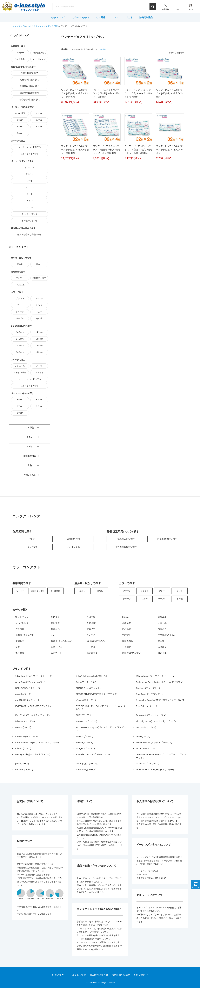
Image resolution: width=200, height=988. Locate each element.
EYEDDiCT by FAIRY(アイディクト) (33, 706)
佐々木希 (19, 629)
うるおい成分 (20, 372)
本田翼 (161, 641)
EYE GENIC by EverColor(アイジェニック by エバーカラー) (101, 707)
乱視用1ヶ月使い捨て (29, 86)
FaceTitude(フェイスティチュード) (32, 715)
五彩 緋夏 (91, 623)
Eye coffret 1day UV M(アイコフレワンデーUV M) (160, 700)
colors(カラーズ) (23, 694)
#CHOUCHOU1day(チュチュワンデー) (155, 769)
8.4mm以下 (20, 113)
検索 (152, 6)
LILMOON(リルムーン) (26, 736)
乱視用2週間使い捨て (29, 79)
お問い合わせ (141, 975)
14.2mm (20, 339)
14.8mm (20, 352)
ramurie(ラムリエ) (24, 769)
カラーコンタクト (80, 17)
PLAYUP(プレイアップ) (147, 763)
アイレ (30, 200)
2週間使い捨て (39, 52)
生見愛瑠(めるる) (166, 635)
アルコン (30, 174)
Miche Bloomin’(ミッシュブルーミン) (154, 742)
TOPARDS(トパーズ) (86, 769)
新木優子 (55, 617)
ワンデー (20, 52)
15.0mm (39, 352)
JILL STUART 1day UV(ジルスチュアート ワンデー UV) (101, 729)
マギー (18, 647)
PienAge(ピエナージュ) (87, 763)
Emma (125, 617)
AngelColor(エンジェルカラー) (30, 682)
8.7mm (39, 120)
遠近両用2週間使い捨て (29, 99)
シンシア (30, 207)
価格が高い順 (91, 49)
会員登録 (165, 9)
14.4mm (20, 345)
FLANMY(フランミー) (86, 721)
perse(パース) (22, 763)
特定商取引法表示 (121, 975)
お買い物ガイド (60, 975)
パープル (20, 318)
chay (53, 635)
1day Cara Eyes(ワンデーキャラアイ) (33, 676)
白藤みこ (162, 629)
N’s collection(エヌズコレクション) (93, 754)
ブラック (39, 298)
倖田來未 (55, 623)
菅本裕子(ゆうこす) (24, 635)
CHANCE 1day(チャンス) (88, 688)
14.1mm (39, 332)
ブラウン (20, 298)
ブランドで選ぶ (52, 26)
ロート (30, 194)
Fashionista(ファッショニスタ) (151, 715)
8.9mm (39, 126)
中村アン (126, 635)
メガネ (129, 17)
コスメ (115, 17)
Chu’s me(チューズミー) (148, 688)
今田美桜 (91, 617)
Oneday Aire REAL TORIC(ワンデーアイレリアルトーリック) (161, 756)
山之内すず (92, 653)
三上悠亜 (91, 647)
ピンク (39, 305)
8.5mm (39, 113)
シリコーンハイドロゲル (29, 147)
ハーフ (39, 366)
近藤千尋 (162, 623)
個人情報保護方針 (98, 975)
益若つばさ (56, 647)
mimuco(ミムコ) (23, 748)
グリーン (20, 312)
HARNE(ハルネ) (23, 727)
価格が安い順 (77, 49)
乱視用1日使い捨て (29, 73)
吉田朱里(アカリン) (131, 653)
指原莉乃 (55, 629)
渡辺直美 (162, 653)
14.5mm (39, 345)
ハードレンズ (39, 59)
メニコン (30, 187)
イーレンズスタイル (17, 26)
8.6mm (20, 120)
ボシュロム (30, 167)
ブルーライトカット (29, 154)
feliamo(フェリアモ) (25, 721)
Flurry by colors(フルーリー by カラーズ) (156, 721)
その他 (39, 318)
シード (30, 181)
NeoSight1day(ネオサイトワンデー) (32, 754)
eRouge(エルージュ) (86, 700)
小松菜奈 (126, 623)
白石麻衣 (126, 629)
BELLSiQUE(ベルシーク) (27, 688)
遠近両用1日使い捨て (29, 93)
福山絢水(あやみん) (96, 641)
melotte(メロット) (84, 742)
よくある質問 (79, 975)
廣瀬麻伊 (19, 641)
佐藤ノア (91, 629)
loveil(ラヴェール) (84, 736)
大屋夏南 (162, 617)
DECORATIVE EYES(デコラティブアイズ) (96, 694)
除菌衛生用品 (146, 17)
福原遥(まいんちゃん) (61, 641)
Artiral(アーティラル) (86, 682)
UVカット (39, 372)
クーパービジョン (29, 214)
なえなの (91, 635)
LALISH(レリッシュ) (146, 727)
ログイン (178, 9)
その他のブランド (29, 220)
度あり (20, 264)
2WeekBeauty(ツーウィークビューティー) (156, 676)
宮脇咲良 (162, 647)
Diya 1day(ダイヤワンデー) (149, 694)
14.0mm (20, 332)
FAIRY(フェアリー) (85, 715)
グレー (20, 305)
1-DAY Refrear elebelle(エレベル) (92, 676)
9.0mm (20, 133)
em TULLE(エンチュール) (27, 700)
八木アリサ (56, 653)
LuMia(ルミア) (143, 736)
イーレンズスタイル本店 (29, 7)
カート (190, 9)
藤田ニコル (127, 641)
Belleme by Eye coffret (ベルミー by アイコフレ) (159, 682)
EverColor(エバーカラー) (148, 706)
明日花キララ (21, 617)
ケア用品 (100, 17)
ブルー (39, 312)
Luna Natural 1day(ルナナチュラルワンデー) (37, 742)
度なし (39, 264)
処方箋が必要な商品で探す (29, 234)
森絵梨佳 (19, 653)
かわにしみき (21, 623)
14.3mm (39, 339)
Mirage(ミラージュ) (85, 748)
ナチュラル (20, 366)
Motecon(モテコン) (145, 748)
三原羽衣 (126, 647)
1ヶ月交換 (20, 59)
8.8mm (20, 126)
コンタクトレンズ (56, 17)
